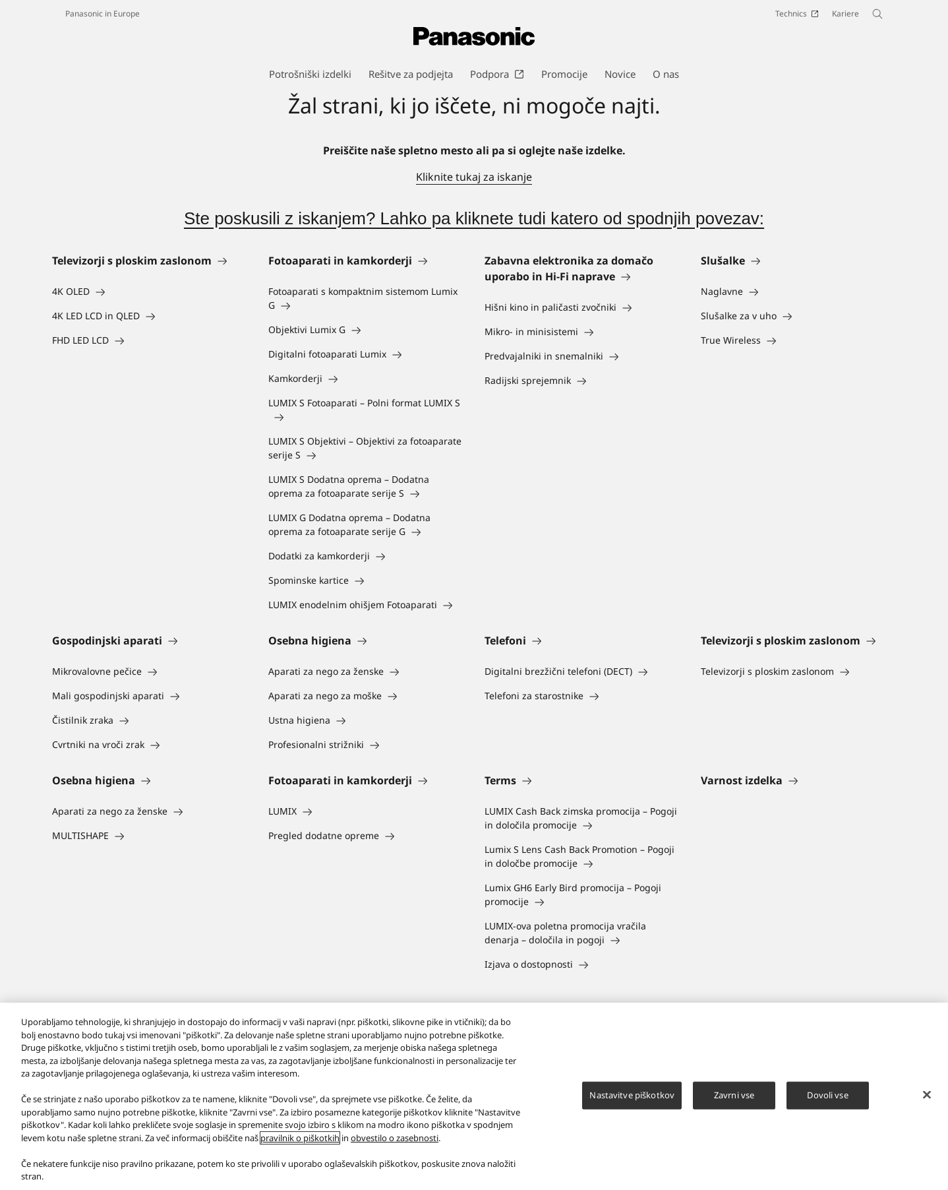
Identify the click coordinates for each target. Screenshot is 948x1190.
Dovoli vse (827, 1095)
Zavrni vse (734, 1095)
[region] (474, 1096)
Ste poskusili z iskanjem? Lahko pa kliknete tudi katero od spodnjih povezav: (474, 218)
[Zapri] (926, 1095)
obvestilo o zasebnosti (394, 1138)
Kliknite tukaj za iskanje (474, 177)
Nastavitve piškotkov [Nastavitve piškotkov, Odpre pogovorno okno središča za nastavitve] (631, 1095)
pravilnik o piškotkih (300, 1138)
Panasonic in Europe (102, 13)
